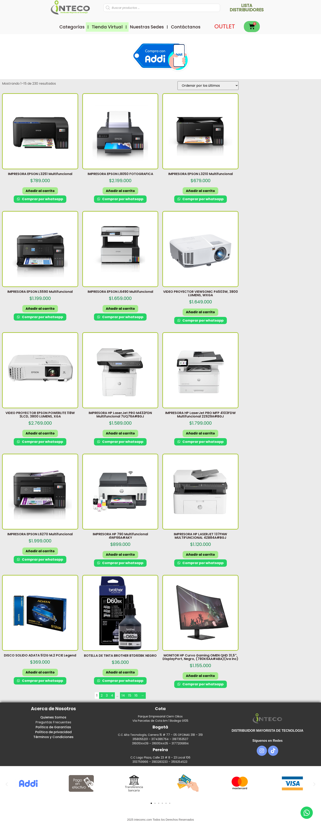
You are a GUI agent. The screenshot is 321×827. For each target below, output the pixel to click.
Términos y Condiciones (53, 737)
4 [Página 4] (112, 695)
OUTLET (224, 26)
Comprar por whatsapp (42, 199)
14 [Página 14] (123, 695)
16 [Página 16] (136, 695)
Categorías (72, 27)
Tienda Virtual (107, 27)
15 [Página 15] (129, 695)
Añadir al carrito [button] (40, 191)
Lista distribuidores (247, 7)
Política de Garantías (53, 727)
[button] (6, 784)
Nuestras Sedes (147, 27)
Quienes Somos (53, 717)
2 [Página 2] (102, 695)
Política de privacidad (53, 732)
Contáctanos (185, 27)
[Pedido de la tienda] (207, 85)
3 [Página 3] (107, 695)
